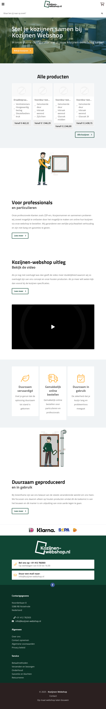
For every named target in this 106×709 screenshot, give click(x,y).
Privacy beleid (18, 647)
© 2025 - (53, 691)
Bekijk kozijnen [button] (21, 50)
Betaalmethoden (20, 663)
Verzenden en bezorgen (23, 666)
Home (53, 4)
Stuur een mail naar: (49, 575)
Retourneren (18, 677)
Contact (53, 696)
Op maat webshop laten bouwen (53, 700)
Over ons (16, 636)
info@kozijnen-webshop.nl (28, 621)
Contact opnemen (20, 640)
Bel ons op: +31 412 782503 (49, 564)
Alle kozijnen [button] (83, 134)
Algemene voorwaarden (23, 643)
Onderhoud (17, 670)
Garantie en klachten (22, 674)
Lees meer (18, 235)
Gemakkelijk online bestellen (53, 391)
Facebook (52, 585)
